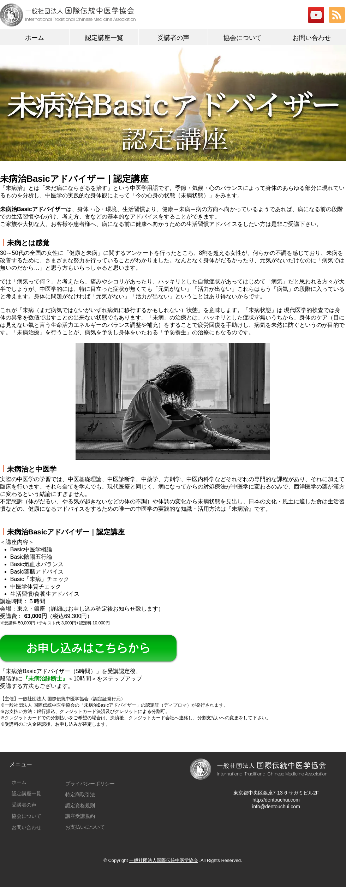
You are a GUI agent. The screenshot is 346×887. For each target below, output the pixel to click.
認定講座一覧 (26, 793)
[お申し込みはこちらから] (88, 648)
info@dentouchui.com (276, 806)
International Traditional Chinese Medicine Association (272, 774)
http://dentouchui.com (276, 800)
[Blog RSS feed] (337, 15)
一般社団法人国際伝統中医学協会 (163, 860)
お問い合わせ (26, 827)
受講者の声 (24, 805)
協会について (26, 816)
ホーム (19, 782)
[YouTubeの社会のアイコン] (316, 15)
